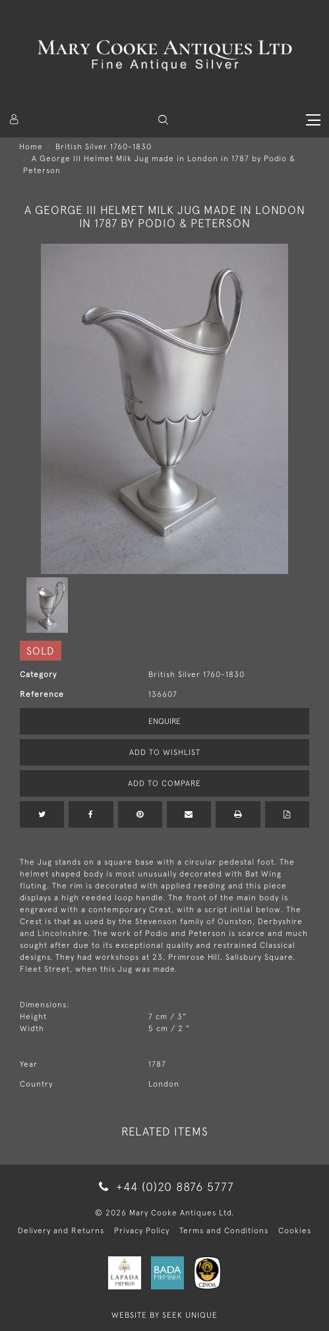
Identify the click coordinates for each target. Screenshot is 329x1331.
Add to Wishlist (164, 752)
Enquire (164, 721)
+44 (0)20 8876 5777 (164, 1187)
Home (31, 146)
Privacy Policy (141, 1230)
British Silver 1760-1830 (103, 146)
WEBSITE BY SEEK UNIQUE (164, 1315)
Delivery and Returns (61, 1230)
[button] (163, 119)
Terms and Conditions (223, 1230)
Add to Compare (164, 783)
